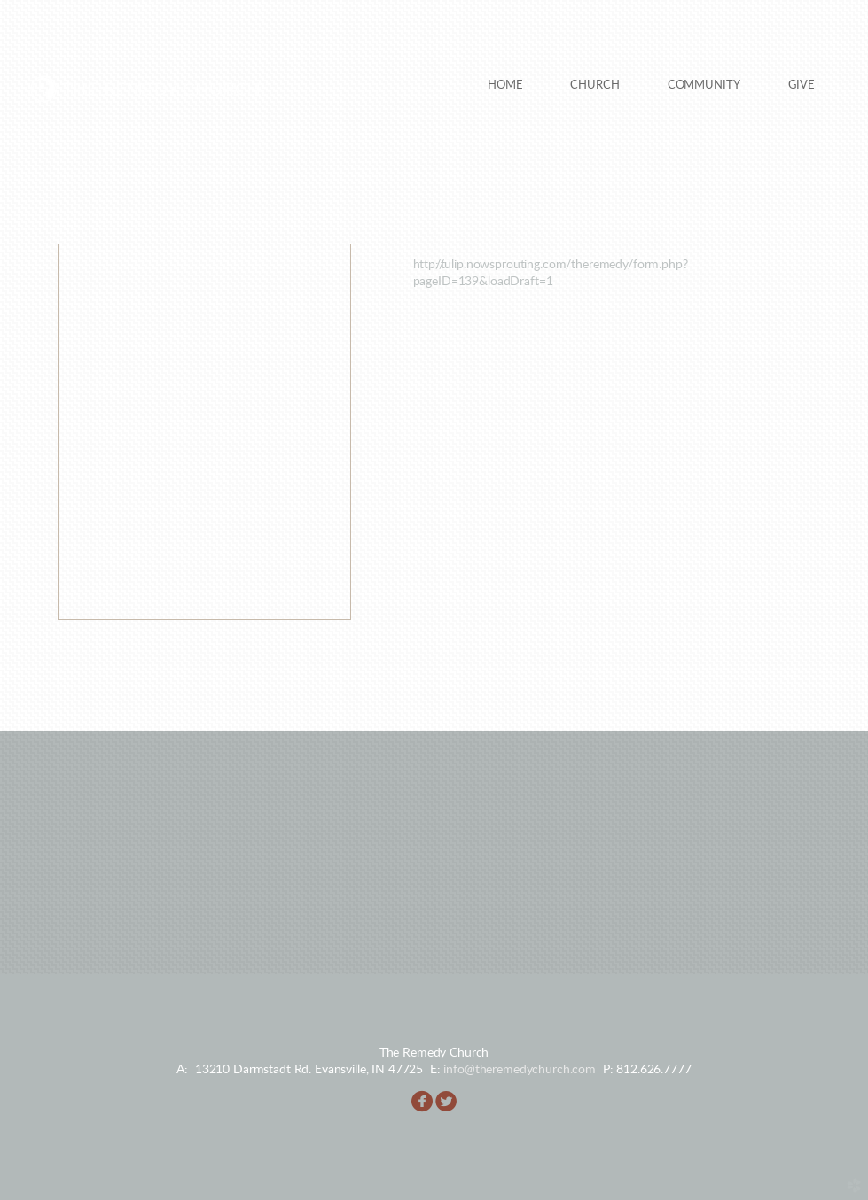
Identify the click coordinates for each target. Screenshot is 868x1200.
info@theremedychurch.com (519, 1069)
